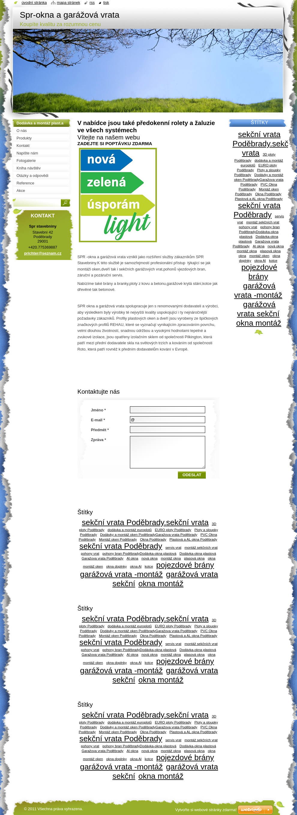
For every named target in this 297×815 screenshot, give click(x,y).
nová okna (150, 558)
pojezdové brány (185, 564)
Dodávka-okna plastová (197, 553)
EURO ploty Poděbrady (173, 530)
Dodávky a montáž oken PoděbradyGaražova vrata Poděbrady (148, 534)
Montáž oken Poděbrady (118, 539)
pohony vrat (90, 553)
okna (211, 558)
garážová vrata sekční (258, 309)
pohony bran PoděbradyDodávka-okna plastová (139, 553)
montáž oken (93, 566)
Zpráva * (98, 439)
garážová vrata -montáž (121, 574)
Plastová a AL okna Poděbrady (193, 539)
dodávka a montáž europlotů (129, 530)
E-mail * (98, 420)
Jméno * (98, 410)
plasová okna (194, 558)
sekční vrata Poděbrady (121, 546)
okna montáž (160, 583)
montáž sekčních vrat (201, 547)
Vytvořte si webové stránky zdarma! (206, 810)
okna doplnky (116, 566)
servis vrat (173, 547)
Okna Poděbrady (153, 539)
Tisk (106, 2)
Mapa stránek (68, 2)
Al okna (132, 558)
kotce (149, 566)
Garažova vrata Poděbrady (102, 558)
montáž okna (171, 558)
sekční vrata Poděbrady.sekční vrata (145, 522)
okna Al (135, 566)
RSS (92, 2)
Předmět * (100, 430)
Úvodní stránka (34, 2)
